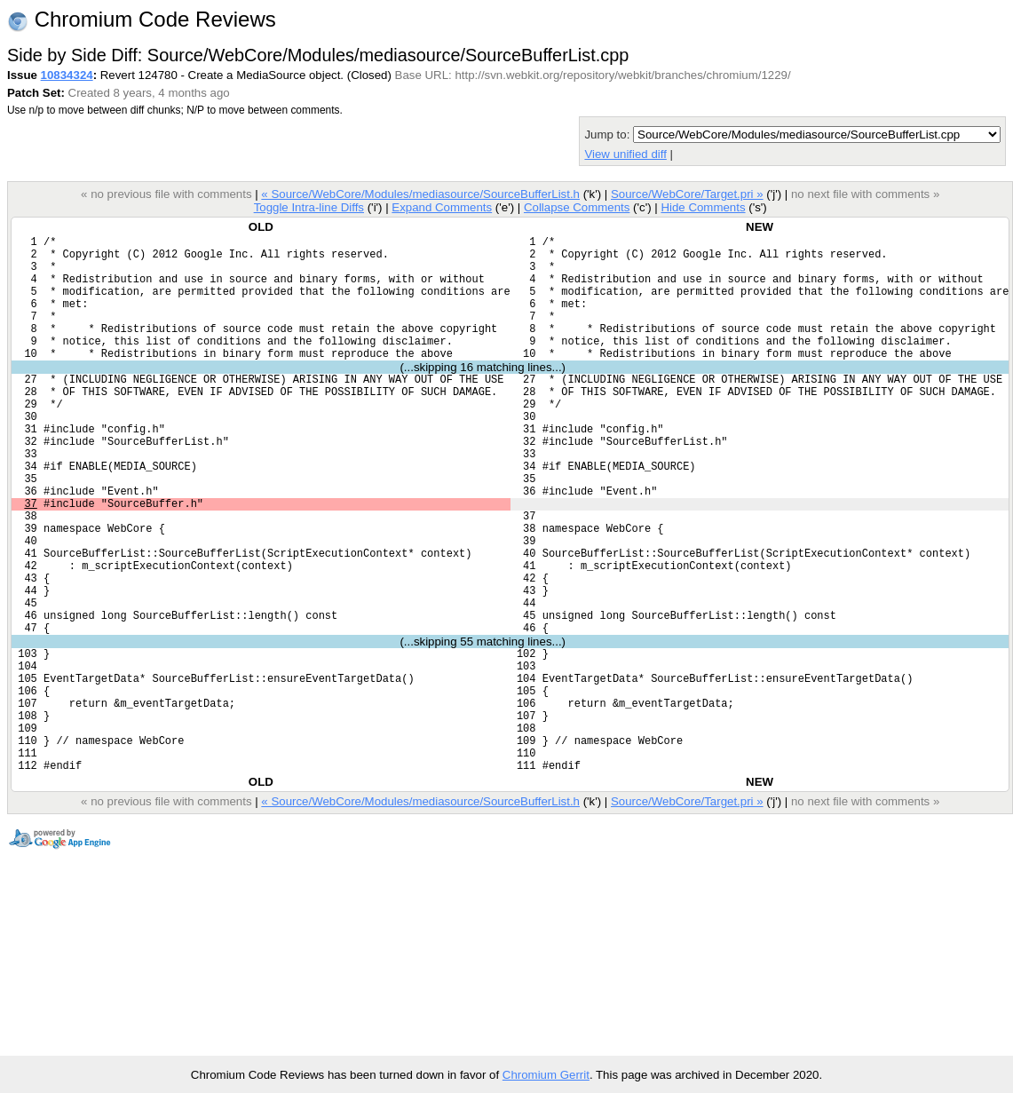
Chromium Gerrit (546, 1074)
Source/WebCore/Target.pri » (687, 194)
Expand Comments (442, 207)
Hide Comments (703, 207)
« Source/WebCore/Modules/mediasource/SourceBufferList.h (420, 194)
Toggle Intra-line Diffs (309, 207)
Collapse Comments (576, 207)
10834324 (67, 75)
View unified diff (625, 154)
